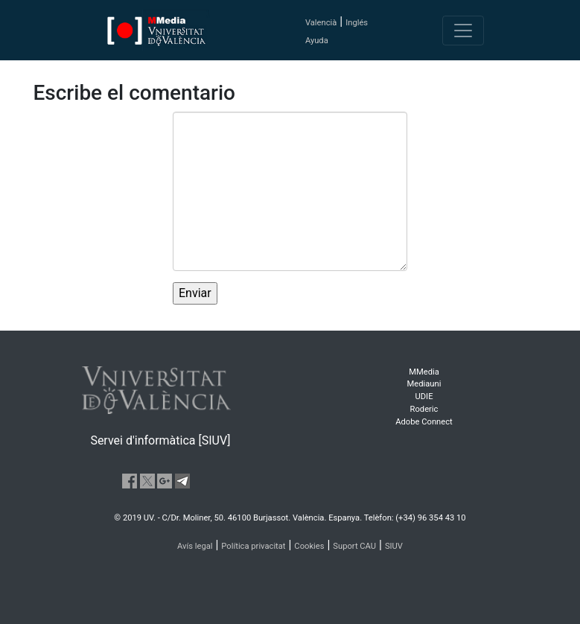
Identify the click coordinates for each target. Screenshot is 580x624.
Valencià (321, 23)
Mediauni (424, 384)
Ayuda (316, 40)
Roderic (424, 409)
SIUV (394, 546)
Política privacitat (253, 546)
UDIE (424, 396)
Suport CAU (354, 546)
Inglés (356, 23)
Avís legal (195, 546)
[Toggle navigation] (463, 30)
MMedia (424, 372)
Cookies (309, 546)
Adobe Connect (423, 422)
